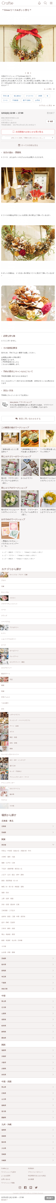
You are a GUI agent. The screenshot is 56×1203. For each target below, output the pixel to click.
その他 (7, 806)
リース (5, 100)
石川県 (3, 1007)
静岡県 (3, 1032)
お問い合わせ (5, 1179)
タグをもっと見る (47, 105)
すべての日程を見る (28, 145)
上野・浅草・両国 (7, 898)
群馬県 (3, 970)
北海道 (3, 826)
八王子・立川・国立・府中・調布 (12, 875)
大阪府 (3, 1062)
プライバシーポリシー (35, 1172)
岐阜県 (3, 1026)
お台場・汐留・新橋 (8, 952)
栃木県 (3, 964)
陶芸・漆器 (8, 737)
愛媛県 (3, 1117)
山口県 (3, 1099)
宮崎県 (3, 1154)
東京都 (3, 845)
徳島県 (3, 1105)
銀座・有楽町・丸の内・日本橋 (11, 940)
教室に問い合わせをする (28, 419)
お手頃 (37, 100)
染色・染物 (8, 743)
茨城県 (3, 958)
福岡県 (3, 1130)
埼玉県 (3, 977)
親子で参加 (26, 100)
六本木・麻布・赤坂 (8, 928)
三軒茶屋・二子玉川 (8, 910)
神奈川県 (4, 989)
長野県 (3, 1019)
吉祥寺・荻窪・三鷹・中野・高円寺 (13, 916)
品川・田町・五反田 (8, 922)
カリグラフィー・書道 (12, 662)
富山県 (3, 1001)
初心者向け (17, 96)
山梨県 (3, 1013)
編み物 (7, 794)
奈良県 (3, 1075)
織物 (6, 748)
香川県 (3, 1111)
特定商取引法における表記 (37, 1176)
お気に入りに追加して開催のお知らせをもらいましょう (32, 137)
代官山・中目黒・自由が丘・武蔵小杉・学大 (16, 851)
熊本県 (3, 1142)
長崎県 (3, 1136)
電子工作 (8, 766)
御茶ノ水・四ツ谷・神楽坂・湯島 (12, 887)
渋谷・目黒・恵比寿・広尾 (10, 904)
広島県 (3, 1093)
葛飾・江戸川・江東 (8, 863)
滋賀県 (3, 1050)
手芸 (6, 679)
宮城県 (3, 832)
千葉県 (3, 983)
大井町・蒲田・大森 (8, 857)
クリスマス (29, 96)
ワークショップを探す (8, 1172)
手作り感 (6, 96)
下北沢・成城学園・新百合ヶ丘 (11, 869)
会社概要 (31, 1179)
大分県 (3, 1148)
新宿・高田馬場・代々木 (9, 881)
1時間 (40, 96)
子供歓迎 (15, 100)
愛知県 (3, 1038)
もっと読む (49, 89)
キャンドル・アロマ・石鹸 (13, 574)
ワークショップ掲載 (8, 1183)
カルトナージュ (10, 788)
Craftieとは (5, 1168)
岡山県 (3, 1087)
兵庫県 (3, 1068)
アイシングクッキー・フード (14, 777)
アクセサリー (9, 627)
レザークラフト (10, 715)
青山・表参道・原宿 (8, 934)
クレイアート (9, 656)
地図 (50, 121)
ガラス (7, 731)
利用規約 (31, 1168)
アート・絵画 (9, 726)
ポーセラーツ (9, 651)
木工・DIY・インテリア (12, 760)
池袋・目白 (5, 892)
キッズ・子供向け (11, 771)
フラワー (8, 598)
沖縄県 (3, 1160)
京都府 (3, 1056)
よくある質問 (5, 1176)
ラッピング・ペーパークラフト (15, 720)
